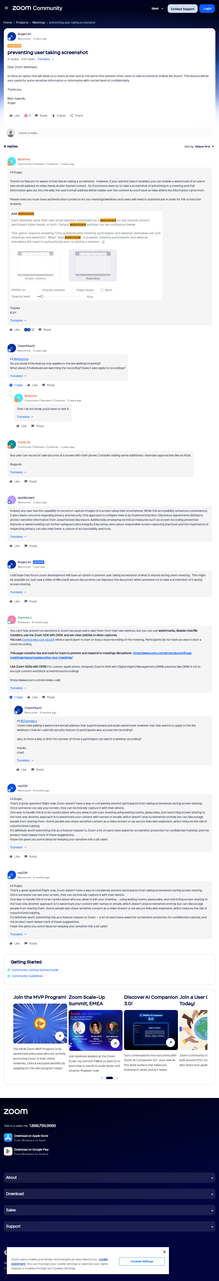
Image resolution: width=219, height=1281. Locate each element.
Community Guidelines (27, 976)
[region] (88, 1260)
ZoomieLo (25, 618)
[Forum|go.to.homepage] (37, 8)
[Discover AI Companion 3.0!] (151, 1035)
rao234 (23, 786)
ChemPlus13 (26, 346)
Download (15, 1193)
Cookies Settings (142, 1261)
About (11, 1177)
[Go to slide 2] (109, 1078)
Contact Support (182, 9)
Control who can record (38, 640)
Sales (11, 1210)
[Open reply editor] (109, 133)
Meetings (39, 22)
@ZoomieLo (29, 721)
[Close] (164, 1252)
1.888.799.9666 (42, 1125)
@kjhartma (21, 359)
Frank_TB (24, 442)
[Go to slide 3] (117, 1078)
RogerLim (24, 34)
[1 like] (27, 115)
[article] (109, 245)
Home (7, 22)
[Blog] (6, 1252)
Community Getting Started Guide (35, 970)
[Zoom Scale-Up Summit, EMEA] (96, 1035)
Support (13, 1226)
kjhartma (24, 159)
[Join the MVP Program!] (40, 1035)
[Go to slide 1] (102, 1078)
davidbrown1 (26, 498)
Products (22, 22)
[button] (6, 8)
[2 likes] (29, 329)
